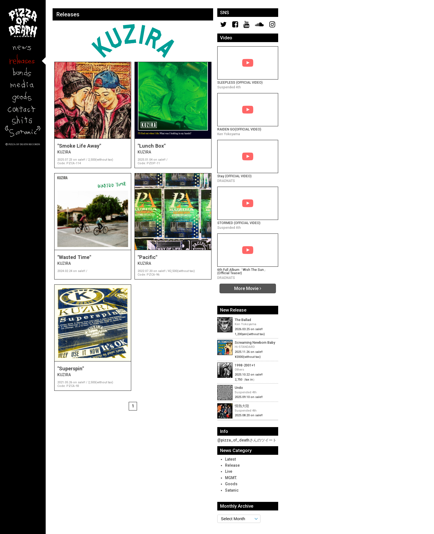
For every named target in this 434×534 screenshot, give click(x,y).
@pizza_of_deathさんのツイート (247, 440)
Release (232, 465)
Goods (231, 484)
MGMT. (231, 478)
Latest (230, 459)
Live (228, 471)
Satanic (232, 490)
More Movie (247, 288)
